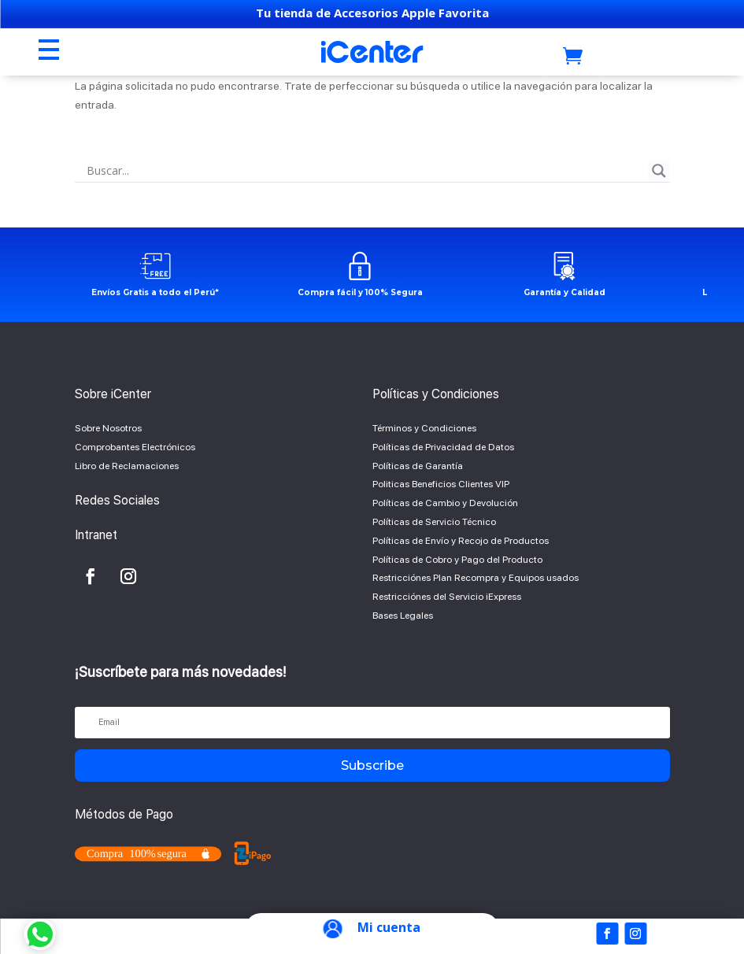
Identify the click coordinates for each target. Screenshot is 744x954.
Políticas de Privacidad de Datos (443, 447)
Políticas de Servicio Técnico (434, 521)
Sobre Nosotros (108, 428)
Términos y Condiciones (424, 428)
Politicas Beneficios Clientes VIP (440, 484)
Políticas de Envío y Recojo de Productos (460, 540)
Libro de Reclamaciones (127, 465)
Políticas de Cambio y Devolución (445, 502)
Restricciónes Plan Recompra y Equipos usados (475, 577)
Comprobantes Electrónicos (135, 447)
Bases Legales (402, 615)
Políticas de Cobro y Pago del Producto (457, 559)
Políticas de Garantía (417, 465)
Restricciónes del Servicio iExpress (446, 596)
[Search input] (365, 171)
